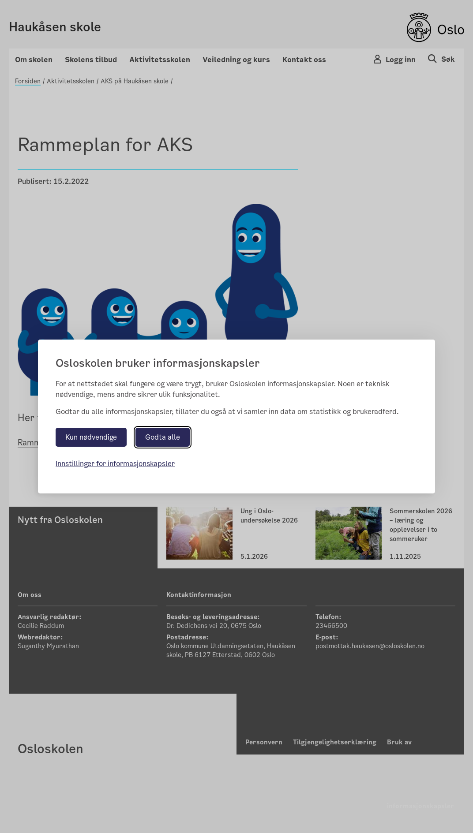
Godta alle (162, 437)
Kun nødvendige (91, 437)
